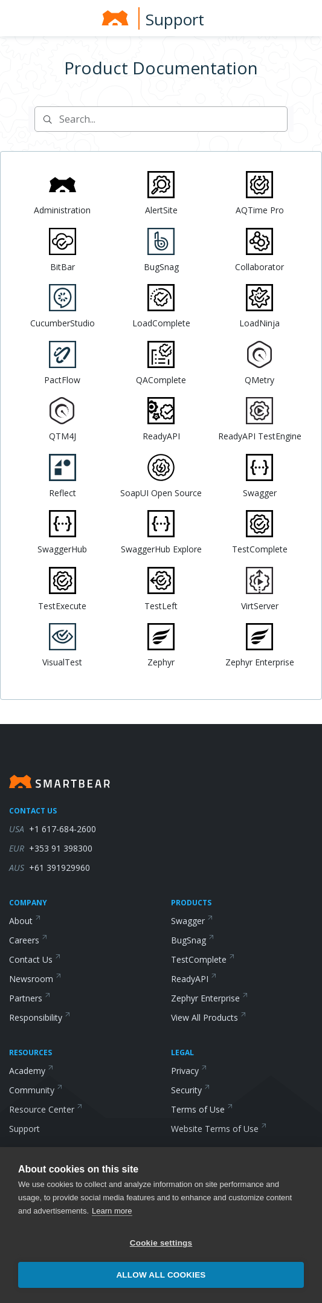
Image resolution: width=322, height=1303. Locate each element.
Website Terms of (219, 1128)
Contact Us (35, 959)
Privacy (189, 1070)
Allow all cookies (160, 1274)
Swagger (192, 920)
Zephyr (209, 998)
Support (175, 19)
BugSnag (192, 940)
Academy (31, 1070)
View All (208, 1017)
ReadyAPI (194, 979)
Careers (28, 940)
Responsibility (40, 1017)
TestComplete (203, 959)
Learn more (112, 1210)
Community (36, 1090)
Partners (30, 998)
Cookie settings (161, 1242)
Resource (46, 1109)
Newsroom (35, 979)
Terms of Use (202, 1109)
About (25, 920)
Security (190, 1090)
